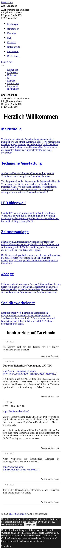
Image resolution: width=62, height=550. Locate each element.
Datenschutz (13, 47)
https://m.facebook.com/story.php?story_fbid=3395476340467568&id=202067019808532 (29, 372)
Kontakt (11, 42)
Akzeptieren (30, 525)
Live (9, 37)
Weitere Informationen (12, 524)
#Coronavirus (46, 379)
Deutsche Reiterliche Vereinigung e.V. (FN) (27, 365)
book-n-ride (7, 2)
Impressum (13, 51)
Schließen (6, 546)
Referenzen (13, 28)
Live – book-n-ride (13, 405)
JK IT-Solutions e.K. (19, 514)
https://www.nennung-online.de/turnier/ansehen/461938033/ (21, 468)
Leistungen (13, 24)
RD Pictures (13, 56)
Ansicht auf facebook (50, 356)
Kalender (11, 33)
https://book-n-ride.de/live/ (16, 411)
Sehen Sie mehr (43, 387)
